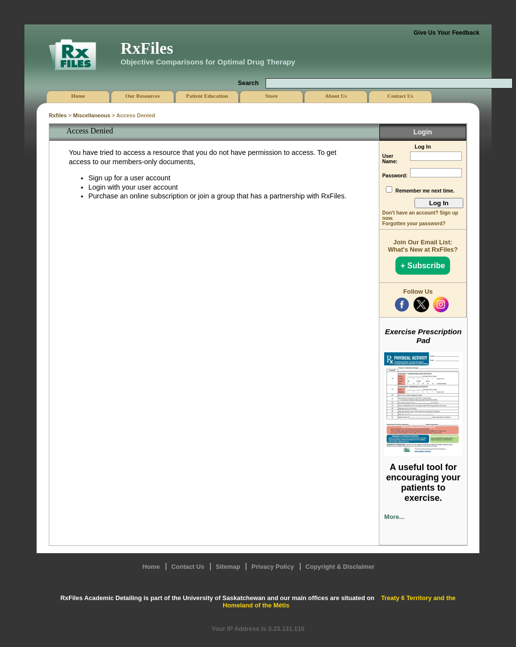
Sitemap (228, 566)
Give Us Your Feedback (446, 32)
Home (151, 566)
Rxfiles (58, 115)
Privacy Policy (272, 566)
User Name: (389, 158)
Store (271, 96)
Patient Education (207, 96)
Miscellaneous (91, 115)
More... (394, 516)
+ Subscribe (422, 265)
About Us (336, 96)
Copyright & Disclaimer (340, 566)
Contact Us (188, 566)
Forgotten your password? (414, 223)
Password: (395, 175)
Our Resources (142, 96)
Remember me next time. (424, 191)
